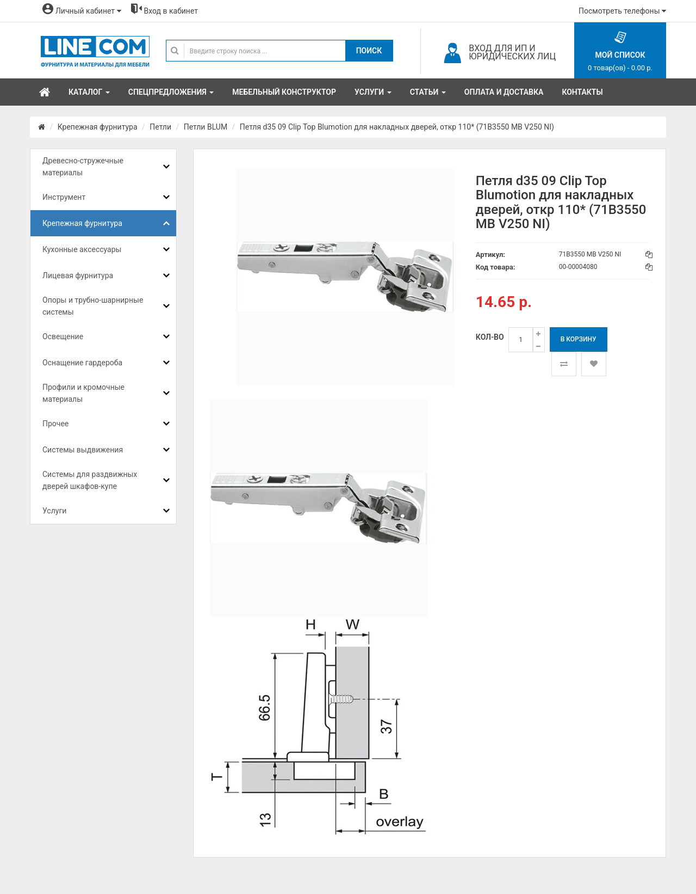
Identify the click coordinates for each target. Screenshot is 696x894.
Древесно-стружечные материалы (82, 166)
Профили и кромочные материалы (83, 393)
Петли (160, 127)
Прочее (55, 423)
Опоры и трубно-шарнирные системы (92, 306)
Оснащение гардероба (82, 362)
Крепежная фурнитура (98, 127)
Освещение (62, 336)
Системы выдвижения (82, 449)
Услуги (54, 510)
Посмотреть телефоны (622, 11)
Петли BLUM (205, 127)
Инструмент (63, 197)
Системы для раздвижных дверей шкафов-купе (89, 480)
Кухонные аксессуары (81, 249)
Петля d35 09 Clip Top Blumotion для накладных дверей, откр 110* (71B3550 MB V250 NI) (397, 127)
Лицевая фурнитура (77, 275)
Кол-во (490, 337)
